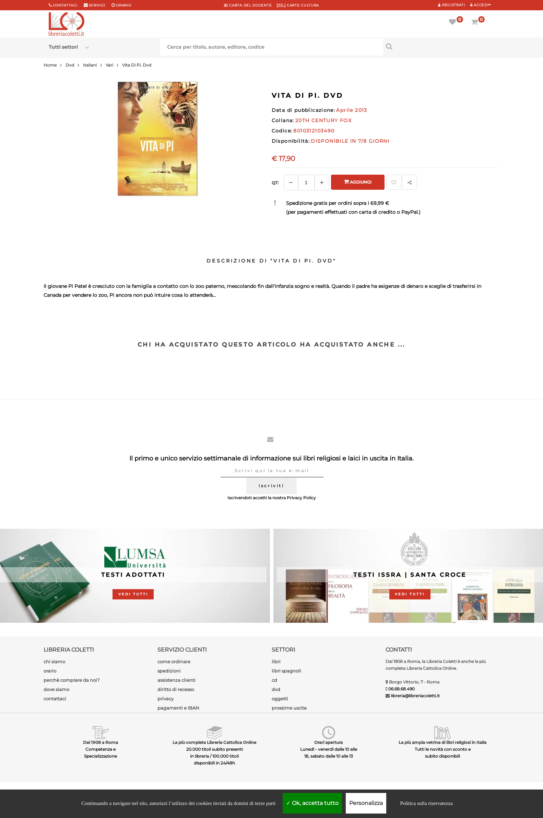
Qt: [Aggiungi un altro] (275, 182)
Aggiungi (357, 182)
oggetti (280, 698)
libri (276, 661)
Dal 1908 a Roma (100, 742)
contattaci (55, 698)
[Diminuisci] (291, 182)
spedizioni (169, 671)
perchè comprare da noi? (71, 680)
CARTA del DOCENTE (248, 5)
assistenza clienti (176, 680)
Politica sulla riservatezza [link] (426, 803)
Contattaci (65, 5)
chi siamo (54, 661)
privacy (165, 698)
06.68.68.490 (401, 688)
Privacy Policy (301, 497)
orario (123, 5)
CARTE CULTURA (298, 5)
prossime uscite (289, 708)
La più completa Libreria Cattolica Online (214, 742)
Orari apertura (328, 742)
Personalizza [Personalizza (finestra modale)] (366, 803)
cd (274, 680)
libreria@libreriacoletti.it (415, 695)
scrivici (97, 5)
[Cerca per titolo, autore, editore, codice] (439, 46)
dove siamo (56, 689)
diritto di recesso (175, 689)
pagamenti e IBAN (178, 708)
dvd (276, 689)
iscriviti (271, 485)
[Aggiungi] (322, 182)
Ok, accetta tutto (312, 803)
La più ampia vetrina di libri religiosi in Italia (442, 742)
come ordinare (173, 661)
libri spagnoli (286, 671)
